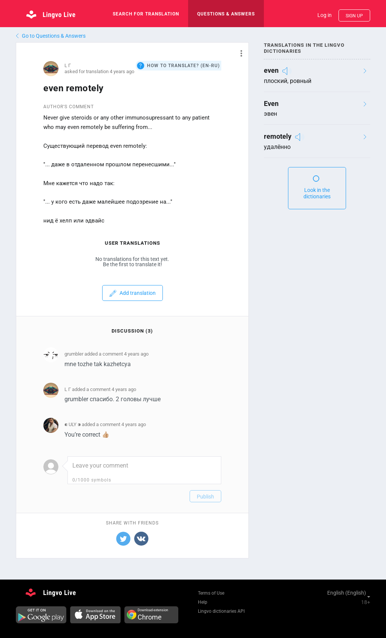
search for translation (146, 14)
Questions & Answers (226, 14)
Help (202, 602)
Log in (324, 15)
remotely (277, 136)
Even (271, 103)
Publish (205, 497)
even (271, 70)
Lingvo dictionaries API (221, 611)
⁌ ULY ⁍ (72, 424)
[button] (238, 53)
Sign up (354, 15)
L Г (67, 65)
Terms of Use (211, 593)
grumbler (73, 354)
